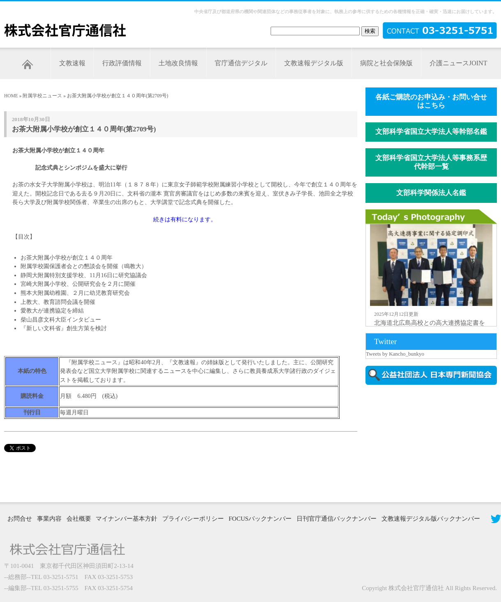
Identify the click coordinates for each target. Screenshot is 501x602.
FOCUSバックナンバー (260, 518)
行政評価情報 (122, 63)
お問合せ (19, 518)
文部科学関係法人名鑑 (431, 193)
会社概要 (79, 518)
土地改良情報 (178, 63)
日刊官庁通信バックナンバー (336, 518)
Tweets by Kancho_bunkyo (395, 354)
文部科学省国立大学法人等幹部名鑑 (431, 132)
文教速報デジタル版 (313, 63)
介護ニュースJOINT (458, 63)
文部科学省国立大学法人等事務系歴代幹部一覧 (431, 162)
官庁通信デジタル (241, 63)
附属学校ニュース (42, 95)
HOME (11, 95)
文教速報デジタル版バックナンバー (430, 518)
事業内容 (49, 518)
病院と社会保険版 (386, 63)
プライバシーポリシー (193, 518)
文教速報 (72, 63)
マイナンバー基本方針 (126, 518)
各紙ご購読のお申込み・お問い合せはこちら (431, 101)
